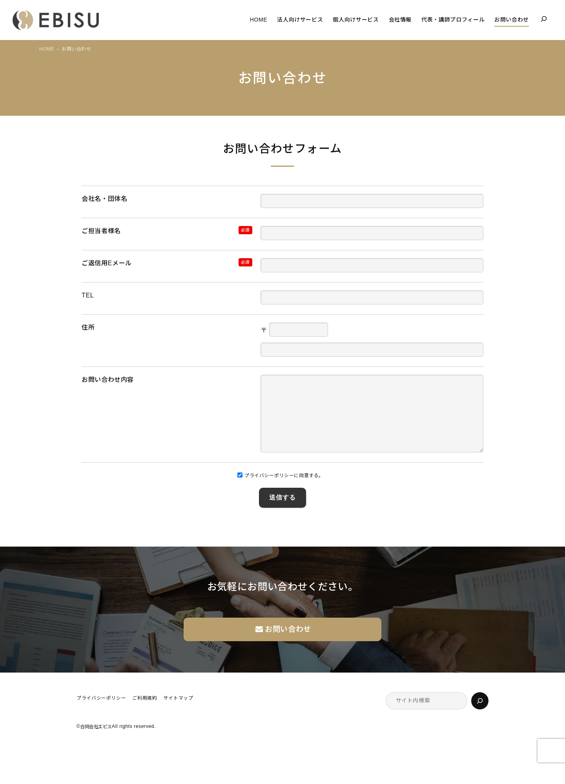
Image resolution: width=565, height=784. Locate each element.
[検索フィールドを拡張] (543, 18)
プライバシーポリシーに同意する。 (280, 491)
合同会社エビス (96, 742)
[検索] (479, 716)
